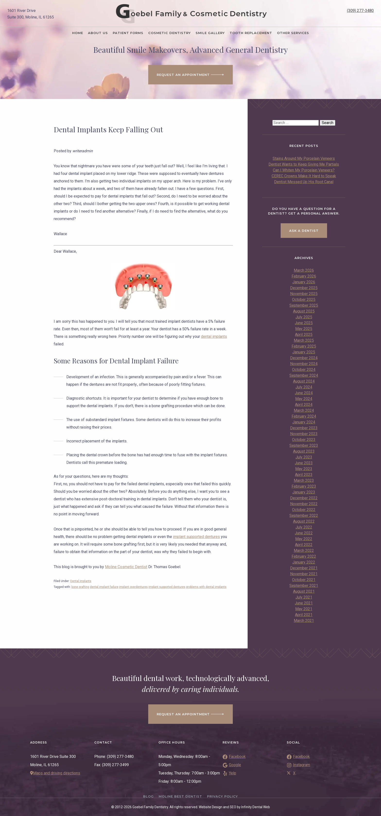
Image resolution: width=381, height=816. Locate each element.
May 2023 (303, 468)
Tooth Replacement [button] (251, 33)
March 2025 (304, 340)
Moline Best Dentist (180, 796)
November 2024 (304, 363)
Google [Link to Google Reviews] (232, 764)
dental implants (214, 336)
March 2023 (304, 480)
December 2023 (304, 428)
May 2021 (303, 609)
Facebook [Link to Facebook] (298, 756)
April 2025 (303, 334)
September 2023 (303, 445)
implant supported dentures (196, 536)
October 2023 (303, 439)
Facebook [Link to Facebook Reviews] (234, 756)
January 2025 (303, 352)
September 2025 (303, 305)
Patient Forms (128, 33)
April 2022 (303, 544)
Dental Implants (80, 581)
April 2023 (303, 474)
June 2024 (304, 393)
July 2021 (303, 597)
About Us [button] (98, 33)
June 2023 (304, 463)
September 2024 (303, 375)
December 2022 (304, 498)
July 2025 (303, 317)
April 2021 (303, 614)
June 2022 (304, 533)
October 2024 (303, 369)
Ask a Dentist (304, 231)
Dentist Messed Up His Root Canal (303, 181)
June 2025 (304, 323)
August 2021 (304, 591)
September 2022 (303, 515)
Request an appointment (190, 714)
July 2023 (303, 457)
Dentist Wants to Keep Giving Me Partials (303, 164)
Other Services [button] (293, 33)
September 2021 (303, 585)
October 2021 (303, 579)
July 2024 (303, 387)
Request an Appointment (190, 75)
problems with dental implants (206, 587)
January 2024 (303, 422)
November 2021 (304, 574)
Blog (148, 796)
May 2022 (303, 539)
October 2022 (303, 509)
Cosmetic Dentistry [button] (169, 33)
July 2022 (303, 527)
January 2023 (303, 492)
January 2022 (303, 562)
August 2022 (304, 521)
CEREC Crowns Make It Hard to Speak (304, 176)
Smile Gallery (210, 33)
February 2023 (304, 486)
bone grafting (80, 587)
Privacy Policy (222, 796)
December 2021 (304, 568)
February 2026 (304, 276)
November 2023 (304, 433)
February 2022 (304, 556)
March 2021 (304, 620)
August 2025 (304, 311)
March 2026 (304, 270)
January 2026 (303, 282)
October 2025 (303, 299)
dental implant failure (104, 587)
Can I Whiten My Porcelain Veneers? (304, 170)
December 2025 (304, 288)
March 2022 (304, 550)
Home (77, 33)
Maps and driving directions (55, 773)
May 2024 (303, 398)
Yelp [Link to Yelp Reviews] (229, 773)
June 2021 (304, 603)
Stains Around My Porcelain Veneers (304, 158)
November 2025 (304, 293)
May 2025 (303, 328)
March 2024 (304, 410)
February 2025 (304, 346)
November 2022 (304, 504)
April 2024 (303, 404)
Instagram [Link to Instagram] (298, 764)
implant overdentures (133, 587)
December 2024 (304, 358)
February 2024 (304, 416)
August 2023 (304, 451)
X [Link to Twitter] (291, 773)
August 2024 (304, 381)
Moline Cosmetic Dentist (126, 567)
